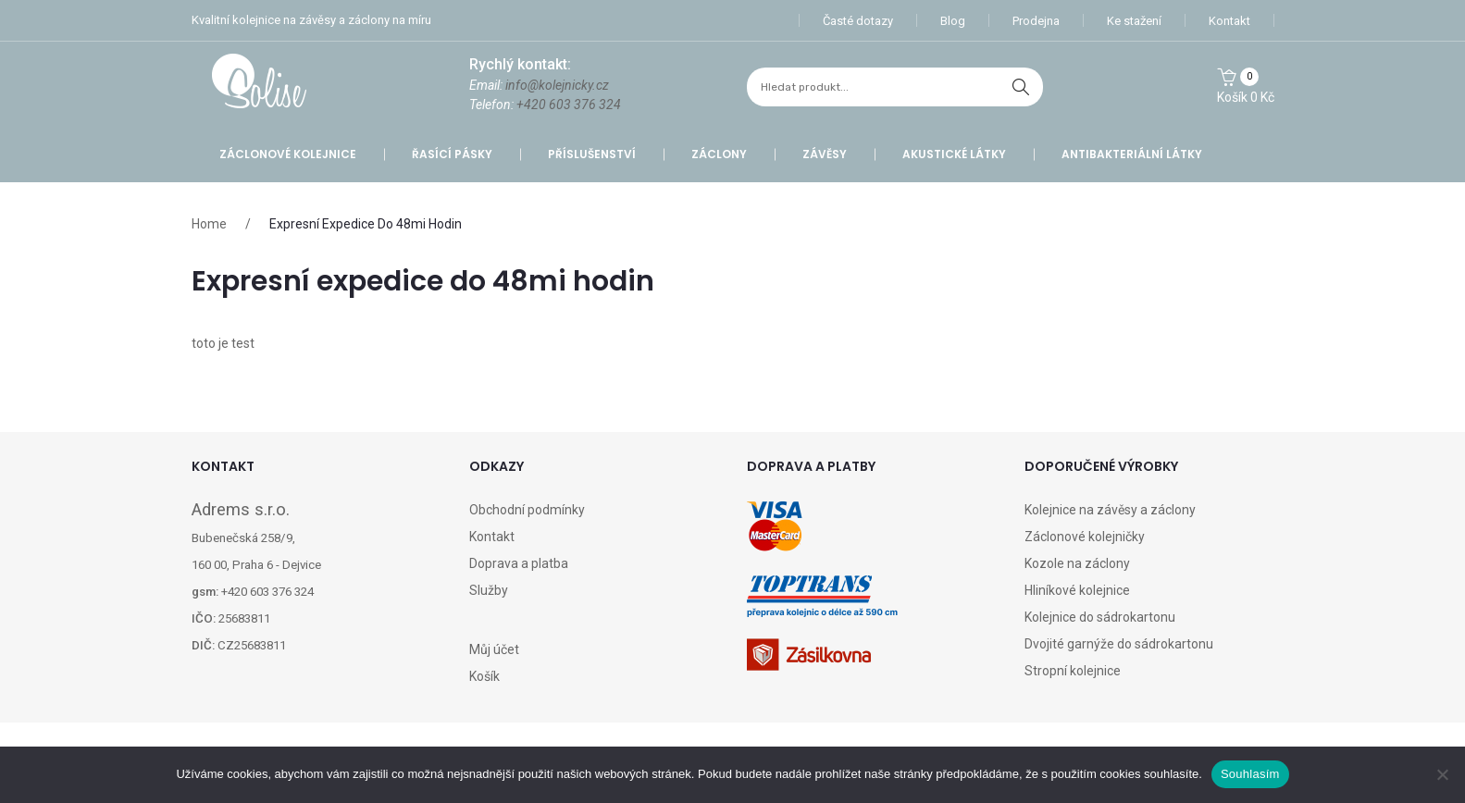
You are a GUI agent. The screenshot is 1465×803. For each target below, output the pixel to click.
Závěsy (824, 154)
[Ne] (1442, 774)
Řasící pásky (452, 154)
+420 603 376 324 (568, 104)
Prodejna (1036, 21)
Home (209, 223)
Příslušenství (592, 154)
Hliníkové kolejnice (1077, 590)
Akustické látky (954, 154)
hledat (1021, 87)
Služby (488, 590)
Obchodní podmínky (527, 509)
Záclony (719, 154)
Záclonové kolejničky (1084, 536)
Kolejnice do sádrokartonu (1099, 617)
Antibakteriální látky (1132, 154)
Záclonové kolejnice (287, 154)
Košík (484, 676)
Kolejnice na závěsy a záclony (1110, 509)
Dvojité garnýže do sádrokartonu (1118, 643)
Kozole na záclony (1077, 563)
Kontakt (1229, 21)
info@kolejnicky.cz (557, 85)
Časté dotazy (858, 21)
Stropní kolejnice (1072, 670)
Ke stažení (1134, 21)
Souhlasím (1250, 774)
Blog (952, 21)
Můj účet (494, 649)
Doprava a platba (518, 563)
